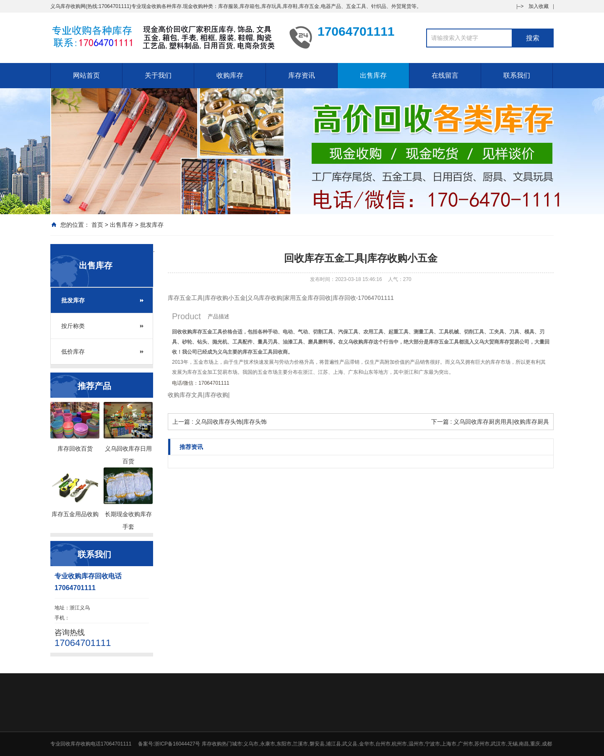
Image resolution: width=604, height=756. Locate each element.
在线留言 (445, 75)
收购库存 (229, 75)
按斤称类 (73, 326)
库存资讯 (301, 75)
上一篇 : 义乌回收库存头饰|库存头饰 (219, 421)
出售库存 (373, 75)
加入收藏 (538, 6)
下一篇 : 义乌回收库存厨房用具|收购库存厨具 (490, 421)
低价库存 (73, 351)
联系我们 (516, 75)
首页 (97, 224)
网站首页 (86, 75)
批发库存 (152, 224)
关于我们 (158, 75)
